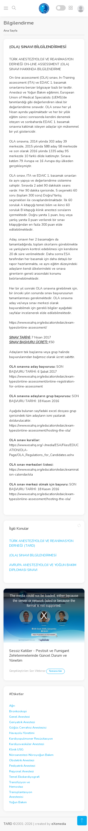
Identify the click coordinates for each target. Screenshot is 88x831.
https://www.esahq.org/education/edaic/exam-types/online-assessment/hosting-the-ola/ (42, 428)
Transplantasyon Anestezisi (20, 794)
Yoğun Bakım (18, 802)
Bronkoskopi (18, 711)
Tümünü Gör (55, 671)
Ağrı (12, 706)
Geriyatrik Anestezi (22, 722)
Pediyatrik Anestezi (22, 766)
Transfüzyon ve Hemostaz (19, 784)
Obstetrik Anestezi (21, 760)
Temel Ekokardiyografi (24, 777)
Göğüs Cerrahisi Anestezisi (27, 727)
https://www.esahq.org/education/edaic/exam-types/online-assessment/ (42, 325)
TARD (8, 824)
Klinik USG (16, 749)
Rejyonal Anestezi (21, 771)
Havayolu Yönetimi (21, 733)
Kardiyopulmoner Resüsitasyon (31, 739)
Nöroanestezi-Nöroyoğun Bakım (31, 755)
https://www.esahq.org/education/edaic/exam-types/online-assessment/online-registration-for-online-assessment (42, 381)
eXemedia (58, 824)
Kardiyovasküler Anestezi (26, 744)
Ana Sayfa (10, 31)
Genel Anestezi (19, 717)
